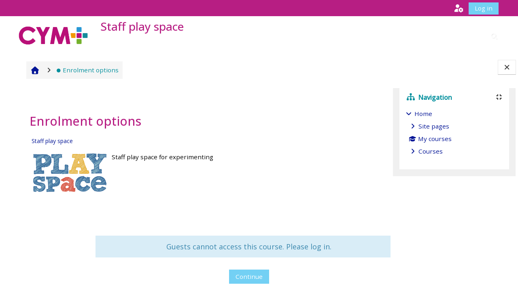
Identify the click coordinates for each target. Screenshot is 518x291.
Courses (430, 151)
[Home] (53, 35)
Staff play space (49, 141)
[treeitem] (454, 132)
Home (423, 114)
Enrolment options (85, 70)
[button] (458, 8)
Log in (484, 8)
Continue (199, 276)
